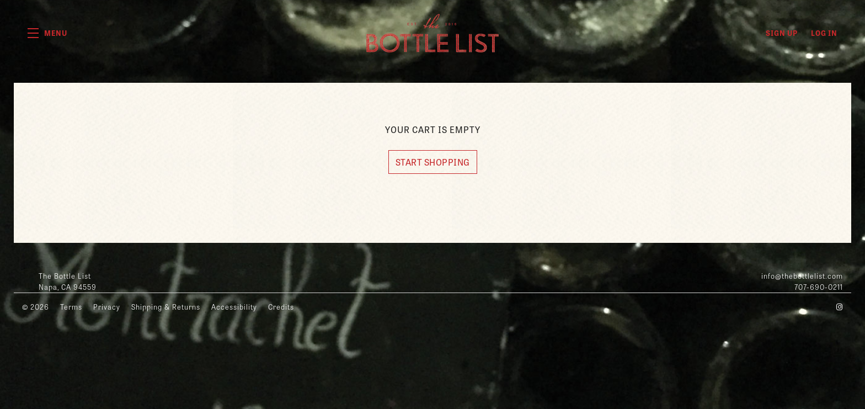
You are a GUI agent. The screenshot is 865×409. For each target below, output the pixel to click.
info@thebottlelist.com (802, 275)
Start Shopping (433, 161)
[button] (47, 33)
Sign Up (782, 33)
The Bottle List (432, 33)
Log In (824, 33)
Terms (71, 306)
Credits (281, 306)
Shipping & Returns (165, 306)
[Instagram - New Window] (839, 306)
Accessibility (234, 306)
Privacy (106, 306)
